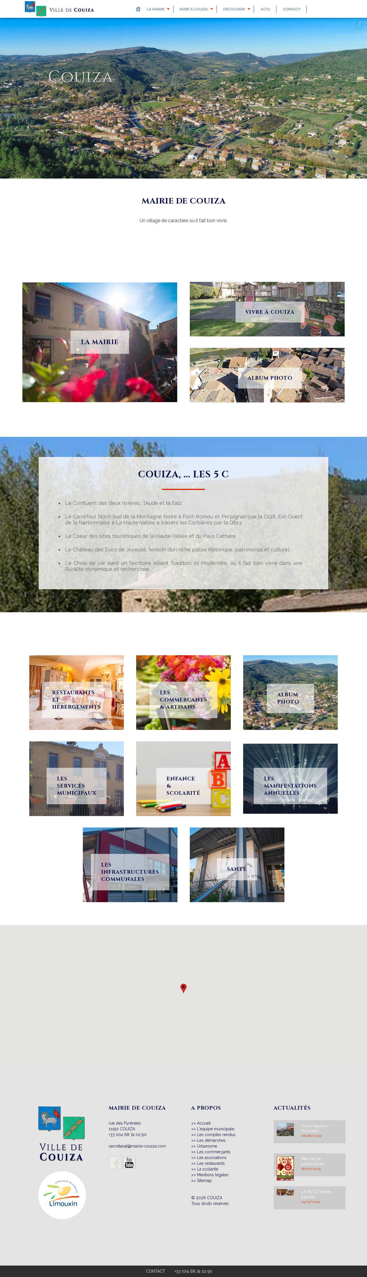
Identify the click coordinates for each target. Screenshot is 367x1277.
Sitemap (204, 1180)
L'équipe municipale (215, 1129)
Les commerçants (214, 1152)
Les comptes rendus (216, 1134)
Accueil (204, 1123)
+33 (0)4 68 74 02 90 (128, 1134)
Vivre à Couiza (193, 9)
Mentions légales (213, 1175)
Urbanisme (207, 1146)
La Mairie (156, 9)
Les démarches (211, 1140)
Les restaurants (211, 1163)
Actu (265, 9)
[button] (183, 989)
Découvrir (234, 9)
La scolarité (207, 1169)
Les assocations (212, 1157)
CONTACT (155, 1271)
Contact (291, 9)
